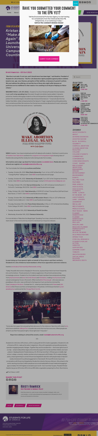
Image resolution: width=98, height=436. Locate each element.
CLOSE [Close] (76, 3)
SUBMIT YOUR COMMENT (49, 59)
